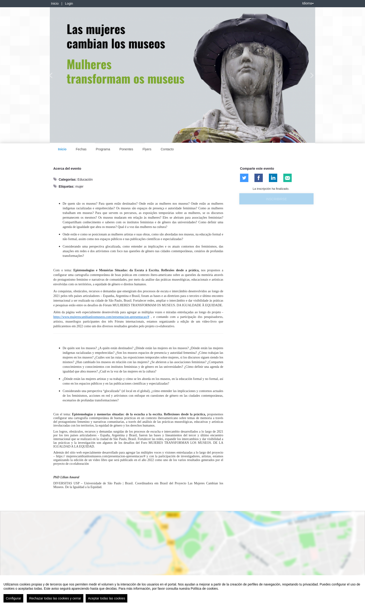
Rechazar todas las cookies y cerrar (55, 598)
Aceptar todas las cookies (106, 598)
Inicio (55, 3)
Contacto (167, 149)
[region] (182, 590)
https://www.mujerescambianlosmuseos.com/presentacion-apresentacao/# (101, 317)
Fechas (81, 149)
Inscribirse (276, 199)
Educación (85, 179)
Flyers (146, 149)
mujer (79, 186)
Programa (103, 149)
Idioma (308, 3)
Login (69, 3)
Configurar (13, 598)
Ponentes (126, 149)
